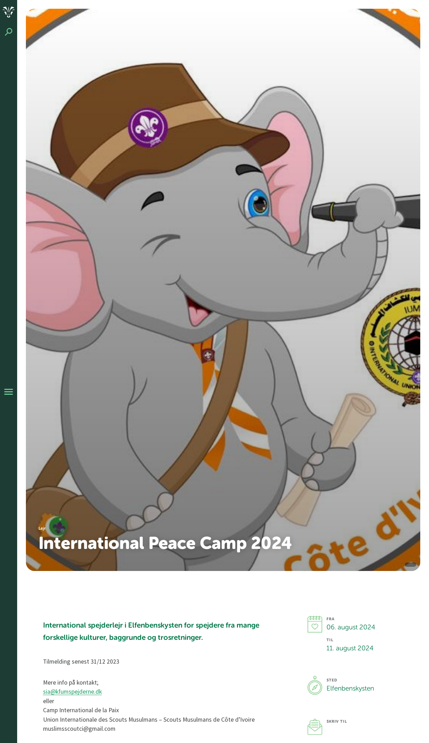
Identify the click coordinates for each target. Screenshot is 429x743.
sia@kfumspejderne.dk (72, 691)
